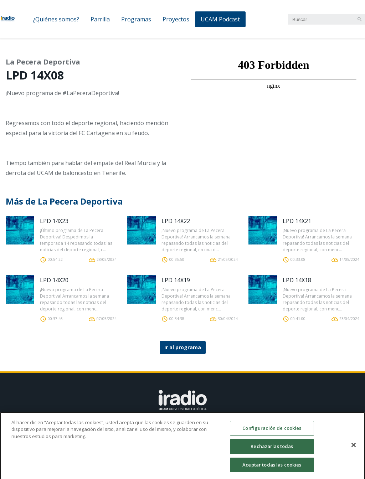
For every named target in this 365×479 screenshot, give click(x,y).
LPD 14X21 (297, 221)
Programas (136, 19)
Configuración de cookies (271, 431)
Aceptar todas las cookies (271, 468)
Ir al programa (182, 347)
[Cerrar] (353, 448)
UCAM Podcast (220, 19)
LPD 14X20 (54, 280)
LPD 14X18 (297, 280)
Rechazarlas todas (272, 450)
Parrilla (100, 19)
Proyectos (176, 19)
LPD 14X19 (175, 280)
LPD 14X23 (54, 221)
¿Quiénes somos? (56, 19)
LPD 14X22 (175, 221)
